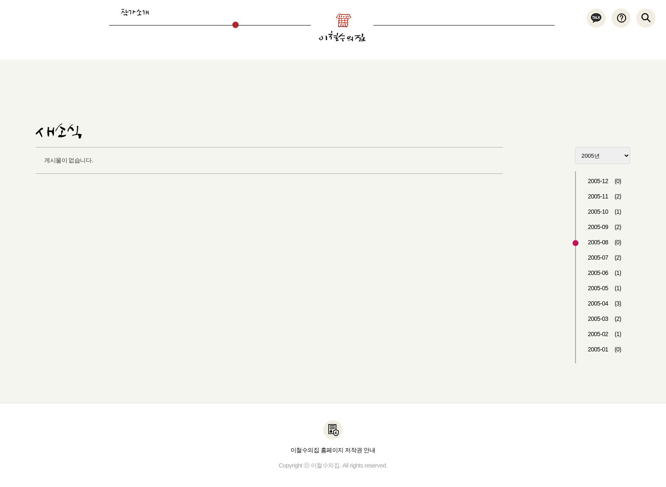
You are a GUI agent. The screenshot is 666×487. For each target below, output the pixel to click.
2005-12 (604, 181)
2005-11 (604, 196)
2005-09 (604, 227)
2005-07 (604, 257)
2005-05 (604, 288)
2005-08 (604, 242)
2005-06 (604, 272)
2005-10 (604, 211)
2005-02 (604, 334)
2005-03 (604, 318)
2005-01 (604, 349)
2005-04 (604, 303)
